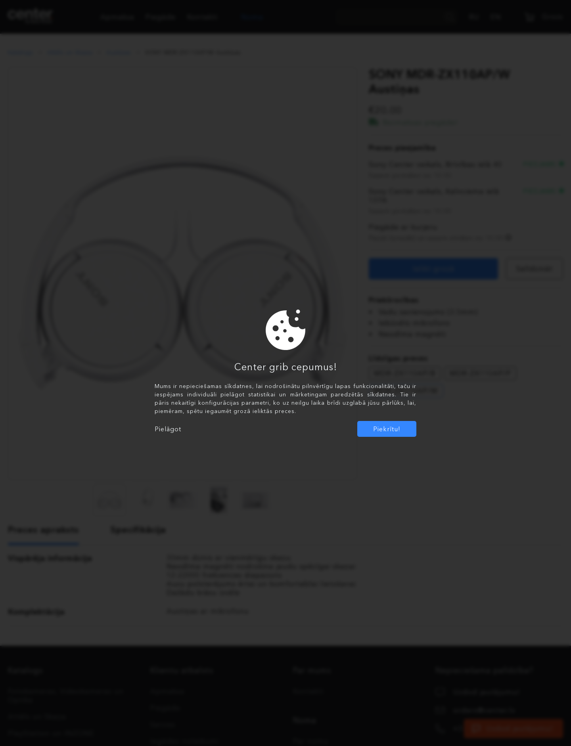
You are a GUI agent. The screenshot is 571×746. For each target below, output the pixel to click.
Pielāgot (168, 429)
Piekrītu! (386, 429)
